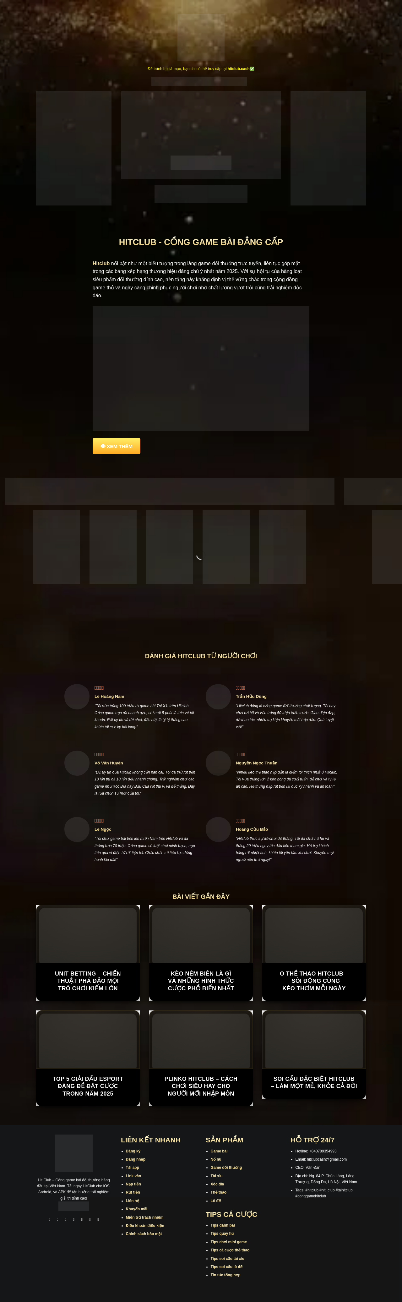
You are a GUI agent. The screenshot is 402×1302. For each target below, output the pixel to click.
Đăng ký (133, 1151)
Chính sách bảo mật (144, 1234)
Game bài (219, 1151)
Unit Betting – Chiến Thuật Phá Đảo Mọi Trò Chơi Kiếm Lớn (88, 981)
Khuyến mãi (137, 1209)
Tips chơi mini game (229, 1242)
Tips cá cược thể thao (230, 1250)
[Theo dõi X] (74, 1220)
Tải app (132, 1167)
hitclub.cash (239, 69)
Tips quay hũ (222, 1233)
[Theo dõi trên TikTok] (65, 1220)
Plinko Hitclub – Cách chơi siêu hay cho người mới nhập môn (201, 1086)
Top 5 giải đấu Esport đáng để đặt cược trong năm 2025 (88, 1086)
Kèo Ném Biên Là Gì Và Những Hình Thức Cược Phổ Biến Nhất (201, 981)
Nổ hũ (216, 1159)
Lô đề (216, 1201)
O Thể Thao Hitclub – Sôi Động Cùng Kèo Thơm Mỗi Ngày (314, 981)
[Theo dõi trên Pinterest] (98, 1220)
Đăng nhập (135, 1159)
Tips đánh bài (223, 1225)
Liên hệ (132, 1201)
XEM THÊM (120, 446)
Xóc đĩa (217, 1184)
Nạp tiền (133, 1184)
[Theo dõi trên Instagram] (57, 1220)
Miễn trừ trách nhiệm (145, 1217)
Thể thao (219, 1192)
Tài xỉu (217, 1176)
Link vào (133, 1176)
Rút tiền (133, 1192)
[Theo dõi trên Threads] (90, 1220)
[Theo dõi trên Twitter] (82, 1220)
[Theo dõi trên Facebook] (49, 1220)
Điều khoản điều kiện (145, 1225)
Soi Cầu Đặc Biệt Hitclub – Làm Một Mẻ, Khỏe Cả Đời (314, 1082)
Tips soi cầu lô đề (226, 1267)
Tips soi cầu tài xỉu (227, 1258)
